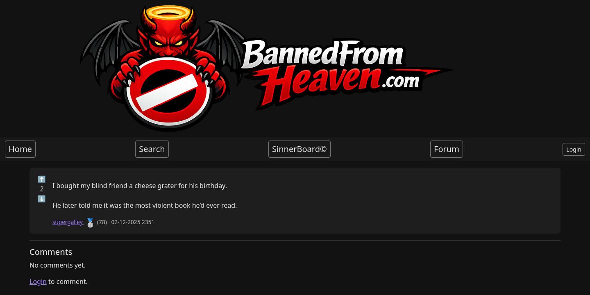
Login (573, 149)
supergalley (68, 222)
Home (20, 148)
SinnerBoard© (299, 148)
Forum (446, 148)
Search (152, 148)
